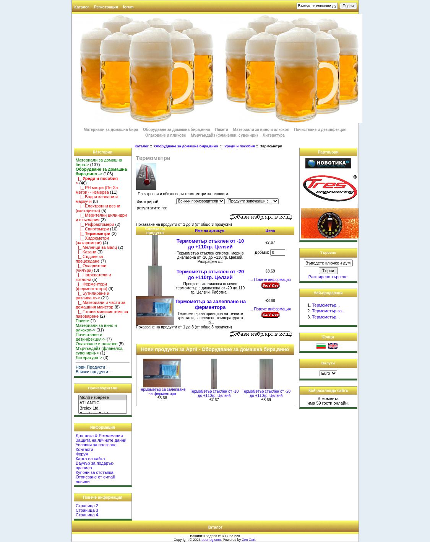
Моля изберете (103, 397)
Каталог (82, 7)
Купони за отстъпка (95, 472)
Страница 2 (87, 505)
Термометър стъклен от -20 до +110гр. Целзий (210, 274)
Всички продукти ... (94, 371)
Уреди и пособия (239, 146)
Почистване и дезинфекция (320, 129)
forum (128, 7)
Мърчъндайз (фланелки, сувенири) (224, 135)
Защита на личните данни (101, 440)
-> (101, 171)
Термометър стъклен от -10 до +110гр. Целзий (210, 244)
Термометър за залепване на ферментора (210, 304)
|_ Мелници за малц (96, 247)
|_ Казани (86, 252)
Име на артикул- (210, 231)
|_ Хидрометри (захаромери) (92, 240)
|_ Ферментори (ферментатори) (91, 286)
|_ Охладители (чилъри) (91, 268)
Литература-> (89, 357)
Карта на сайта (90, 458)
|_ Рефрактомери (95, 224)
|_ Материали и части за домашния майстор (100, 304)
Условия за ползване (96, 444)
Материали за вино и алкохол (261, 129)
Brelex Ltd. (103, 408)
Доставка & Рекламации (99, 435)
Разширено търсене (327, 276)
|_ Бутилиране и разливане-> (92, 295)
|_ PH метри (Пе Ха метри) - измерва (97, 189)
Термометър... (326, 305)
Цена (270, 231)
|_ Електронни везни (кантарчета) (98, 208)
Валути (328, 363)
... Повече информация (270, 280)
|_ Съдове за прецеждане (89, 258)
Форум (82, 454)
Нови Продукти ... (93, 367)
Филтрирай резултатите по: (152, 205)
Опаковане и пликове (165, 135)
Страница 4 (87, 515)
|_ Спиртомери (92, 229)
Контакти (84, 449)
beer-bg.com (211, 540)
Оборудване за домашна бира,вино (186, 146)
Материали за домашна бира (111, 129)
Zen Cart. (249, 540)
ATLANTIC (103, 403)
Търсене (328, 252)
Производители (102, 388)
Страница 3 (87, 510)
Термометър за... (328, 311)
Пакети (221, 129)
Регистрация (106, 7)
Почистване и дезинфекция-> (90, 336)
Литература (274, 135)
